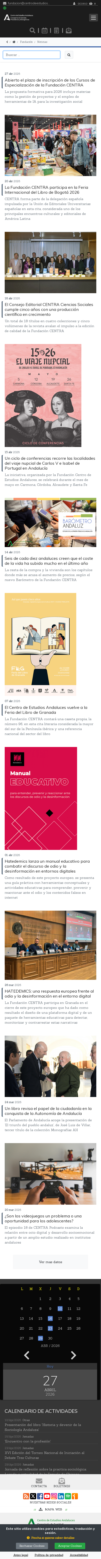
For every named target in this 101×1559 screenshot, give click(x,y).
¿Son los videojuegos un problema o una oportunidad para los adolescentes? (43, 1218)
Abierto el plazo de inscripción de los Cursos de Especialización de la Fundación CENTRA (50, 82)
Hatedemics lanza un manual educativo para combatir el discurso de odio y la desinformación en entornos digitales (47, 866)
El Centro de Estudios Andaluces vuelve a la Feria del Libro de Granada (46, 710)
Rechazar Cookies (32, 1546)
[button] (50, 1538)
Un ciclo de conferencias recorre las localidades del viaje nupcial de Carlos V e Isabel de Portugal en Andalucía (50, 463)
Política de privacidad (49, 1555)
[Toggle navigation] (93, 17)
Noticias (42, 42)
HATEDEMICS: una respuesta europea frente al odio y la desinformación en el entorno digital (49, 993)
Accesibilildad (79, 1555)
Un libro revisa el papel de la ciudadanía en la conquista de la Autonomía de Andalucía (48, 1111)
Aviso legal (20, 1555)
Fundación (26, 42)
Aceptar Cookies (70, 1546)
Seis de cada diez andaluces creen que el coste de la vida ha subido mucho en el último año (49, 561)
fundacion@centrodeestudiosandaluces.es (29, 3)
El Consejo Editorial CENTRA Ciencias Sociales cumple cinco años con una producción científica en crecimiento (49, 309)
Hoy (50, 1366)
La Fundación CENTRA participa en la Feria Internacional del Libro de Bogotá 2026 (46, 190)
